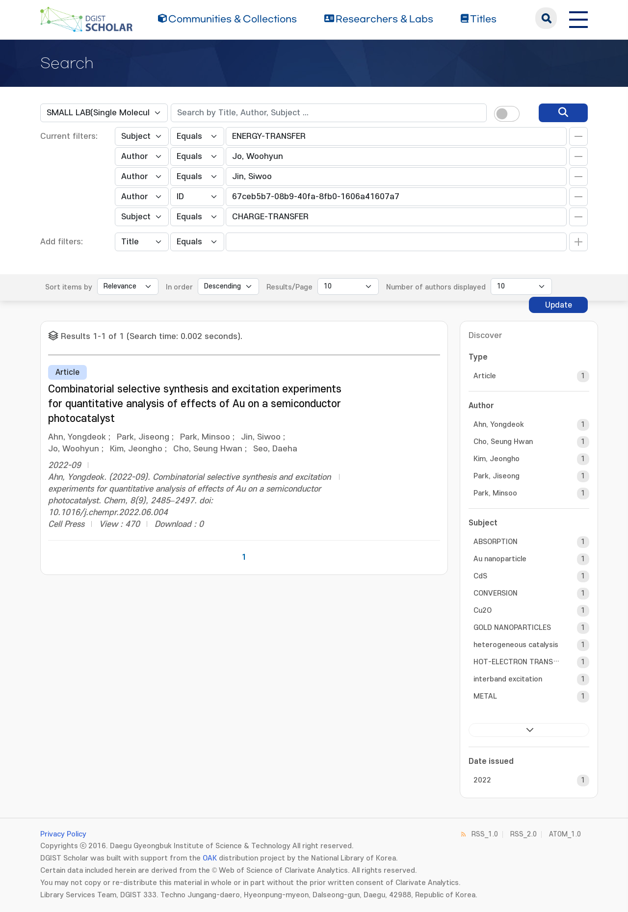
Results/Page (289, 287)
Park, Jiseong (496, 476)
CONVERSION (495, 593)
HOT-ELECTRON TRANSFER (516, 662)
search (546, 18)
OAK (210, 858)
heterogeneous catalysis (515, 645)
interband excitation (507, 679)
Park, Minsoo (495, 493)
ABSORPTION (495, 542)
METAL (485, 696)
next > (529, 730)
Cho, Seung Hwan (503, 442)
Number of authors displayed (436, 287)
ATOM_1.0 (565, 834)
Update (558, 305)
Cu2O (482, 610)
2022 (482, 780)
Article (484, 376)
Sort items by (68, 287)
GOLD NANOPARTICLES (512, 628)
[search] (563, 113)
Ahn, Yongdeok (498, 424)
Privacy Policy (63, 834)
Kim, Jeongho (496, 459)
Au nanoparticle (499, 559)
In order (179, 287)
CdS (480, 576)
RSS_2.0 (523, 834)
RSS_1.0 (484, 834)
